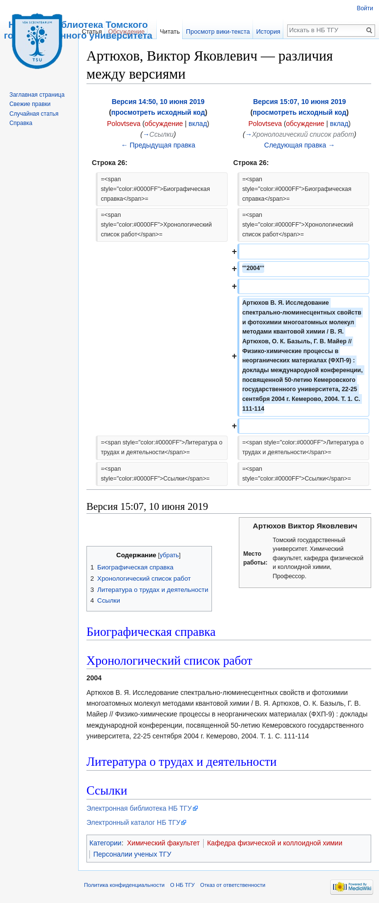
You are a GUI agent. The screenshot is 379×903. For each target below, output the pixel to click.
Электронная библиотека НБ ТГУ (139, 808)
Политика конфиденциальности (124, 885)
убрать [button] (169, 555)
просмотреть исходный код (158, 112)
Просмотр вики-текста (218, 31)
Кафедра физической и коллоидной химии (274, 843)
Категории (105, 843)
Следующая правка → (299, 145)
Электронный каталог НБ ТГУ (133, 822)
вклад (198, 123)
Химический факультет (163, 843)
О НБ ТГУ (182, 885)
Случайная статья (33, 113)
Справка (20, 123)
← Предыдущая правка (158, 145)
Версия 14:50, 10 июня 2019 (158, 101)
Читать (170, 31)
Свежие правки (29, 104)
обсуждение (164, 123)
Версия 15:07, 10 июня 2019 (299, 101)
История (268, 31)
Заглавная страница (36, 94)
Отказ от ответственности (233, 885)
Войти (365, 8)
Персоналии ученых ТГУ (132, 854)
